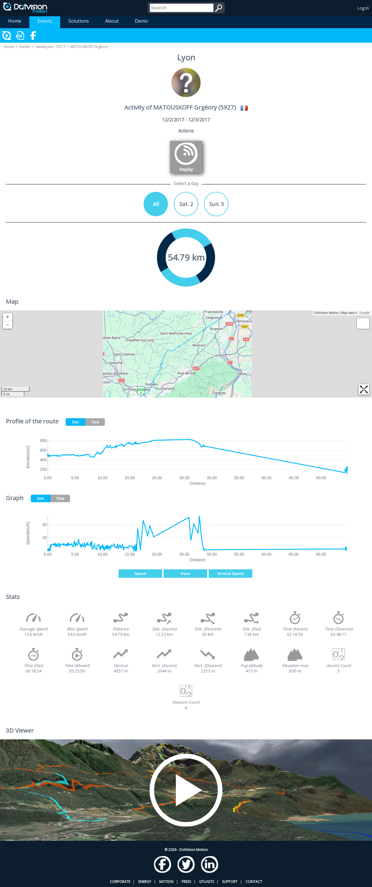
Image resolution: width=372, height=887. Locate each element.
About (112, 21)
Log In (363, 8)
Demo (141, 21)
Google (365, 312)
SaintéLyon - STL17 (50, 46)
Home (14, 21)
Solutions (78, 21)
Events (44, 21)
